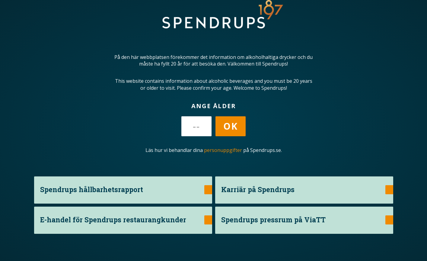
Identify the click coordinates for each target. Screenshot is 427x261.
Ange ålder (213, 106)
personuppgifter (223, 150)
